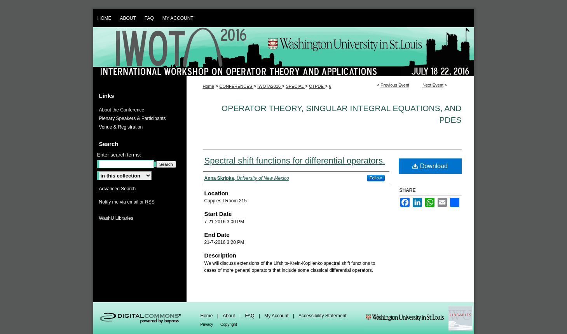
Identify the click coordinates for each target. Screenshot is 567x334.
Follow (376, 178)
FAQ (250, 315)
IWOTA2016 (269, 86)
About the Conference (122, 110)
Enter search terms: (119, 155)
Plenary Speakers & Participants (132, 118)
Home (208, 86)
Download (430, 166)
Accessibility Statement (322, 315)
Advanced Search (117, 188)
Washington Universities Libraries (419, 318)
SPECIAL (295, 86)
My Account (277, 315)
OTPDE (317, 86)
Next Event (432, 85)
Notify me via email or (127, 202)
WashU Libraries (116, 218)
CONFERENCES (236, 86)
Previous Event (394, 85)
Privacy (208, 324)
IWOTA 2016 (283, 51)
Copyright (228, 324)
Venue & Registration (121, 127)
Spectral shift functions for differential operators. (295, 160)
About (229, 315)
